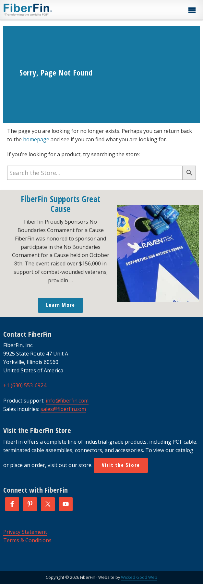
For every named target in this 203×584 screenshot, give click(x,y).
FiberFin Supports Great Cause (61, 204)
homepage (36, 139)
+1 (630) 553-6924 (24, 385)
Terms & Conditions (27, 540)
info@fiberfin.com (67, 400)
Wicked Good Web (139, 577)
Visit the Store (121, 465)
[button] (192, 10)
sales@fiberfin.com (63, 409)
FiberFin (40, 9)
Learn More (60, 305)
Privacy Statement (25, 531)
